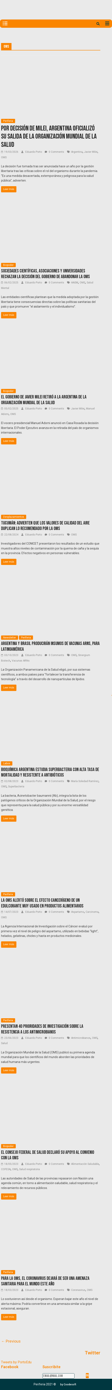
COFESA (6, 1169)
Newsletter (9, 637)
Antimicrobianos (80, 1037)
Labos (6, 763)
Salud (4, 1043)
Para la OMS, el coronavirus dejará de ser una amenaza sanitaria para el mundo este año (45, 1281)
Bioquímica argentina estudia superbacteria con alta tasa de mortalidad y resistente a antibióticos (50, 772)
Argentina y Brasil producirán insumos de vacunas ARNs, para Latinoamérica (50, 646)
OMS (4, 157)
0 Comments (54, 151)
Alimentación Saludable (85, 1163)
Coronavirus (78, 1290)
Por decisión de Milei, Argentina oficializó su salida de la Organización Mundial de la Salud (49, 136)
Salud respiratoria (29, 1169)
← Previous (11, 1341)
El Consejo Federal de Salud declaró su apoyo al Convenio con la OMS (47, 1155)
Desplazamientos (13, 516)
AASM (74, 282)
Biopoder (8, 265)
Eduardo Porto (34, 151)
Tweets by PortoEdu (16, 1362)
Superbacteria (16, 786)
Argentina (77, 151)
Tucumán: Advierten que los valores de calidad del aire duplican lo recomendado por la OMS (45, 525)
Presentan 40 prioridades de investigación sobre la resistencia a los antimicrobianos (42, 1029)
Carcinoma (92, 911)
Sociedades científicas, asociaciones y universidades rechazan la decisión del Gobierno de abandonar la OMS (45, 273)
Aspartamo (77, 911)
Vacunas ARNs (21, 660)
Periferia (8, 120)
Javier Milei (91, 151)
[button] (68, 1384)
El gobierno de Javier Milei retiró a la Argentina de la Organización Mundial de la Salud (43, 399)
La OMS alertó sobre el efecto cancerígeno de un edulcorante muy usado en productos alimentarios (42, 903)
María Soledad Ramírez (85, 781)
